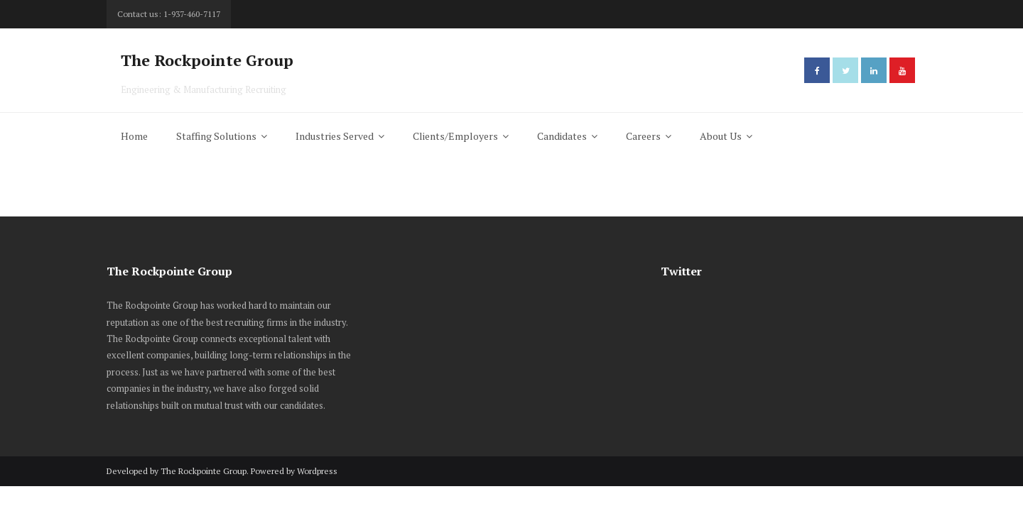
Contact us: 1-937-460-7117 (168, 14)
